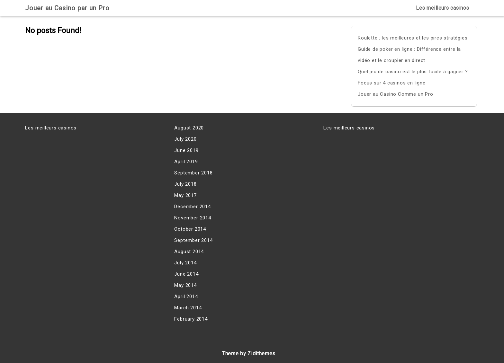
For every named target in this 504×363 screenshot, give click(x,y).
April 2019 (186, 161)
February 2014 (190, 319)
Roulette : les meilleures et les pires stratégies (412, 38)
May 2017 (185, 195)
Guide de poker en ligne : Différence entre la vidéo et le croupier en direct (409, 54)
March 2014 (188, 308)
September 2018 (193, 173)
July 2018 (185, 184)
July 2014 (185, 263)
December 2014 (192, 206)
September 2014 (193, 240)
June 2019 (186, 150)
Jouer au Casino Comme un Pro (395, 94)
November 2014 (192, 218)
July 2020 (185, 139)
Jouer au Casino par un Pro (67, 8)
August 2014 (189, 251)
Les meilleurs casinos (442, 8)
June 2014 (186, 274)
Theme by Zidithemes (248, 353)
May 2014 (185, 285)
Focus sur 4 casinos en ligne (391, 83)
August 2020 (189, 128)
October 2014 (190, 229)
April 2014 (186, 296)
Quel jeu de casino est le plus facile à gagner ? (413, 72)
